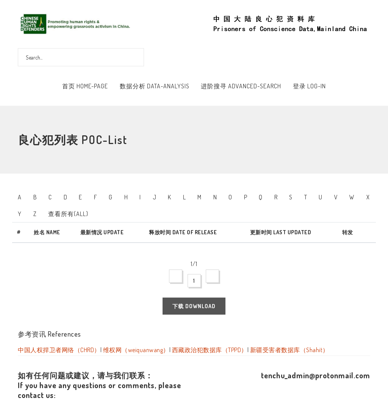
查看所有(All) (68, 214)
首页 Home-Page (85, 86)
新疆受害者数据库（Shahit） (289, 350)
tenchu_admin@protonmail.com (315, 375)
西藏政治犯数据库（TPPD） (209, 350)
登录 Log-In (309, 86)
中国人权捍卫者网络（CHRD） (59, 350)
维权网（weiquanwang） (136, 350)
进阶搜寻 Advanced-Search (241, 86)
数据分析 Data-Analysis (154, 86)
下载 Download (194, 306)
